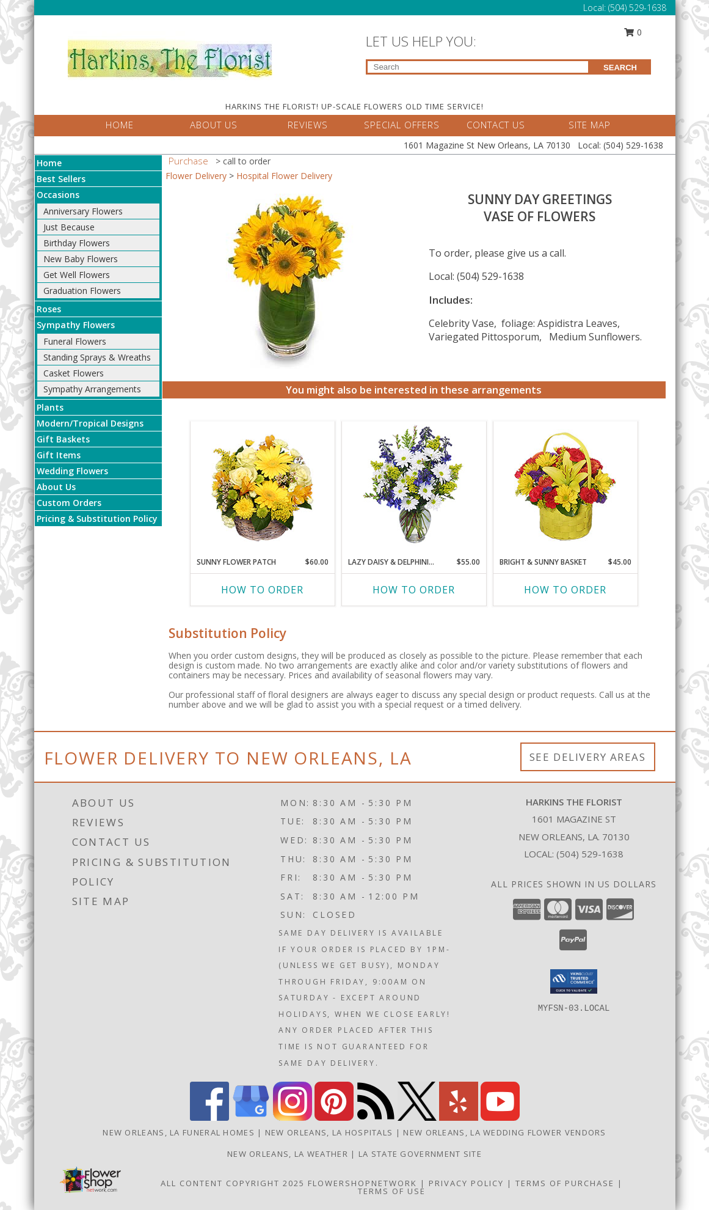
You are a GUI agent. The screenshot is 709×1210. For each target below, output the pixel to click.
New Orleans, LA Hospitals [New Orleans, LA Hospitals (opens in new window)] (329, 1132)
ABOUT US (214, 125)
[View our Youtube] (500, 1117)
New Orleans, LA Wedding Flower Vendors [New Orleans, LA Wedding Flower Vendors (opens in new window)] (504, 1132)
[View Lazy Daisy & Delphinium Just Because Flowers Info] (414, 486)
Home (49, 163)
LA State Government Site (420, 1153)
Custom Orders (69, 502)
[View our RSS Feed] (375, 1117)
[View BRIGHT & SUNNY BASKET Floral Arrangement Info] (565, 486)
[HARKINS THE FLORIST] (170, 55)
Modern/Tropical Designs (90, 423)
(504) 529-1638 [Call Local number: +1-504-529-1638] (637, 7)
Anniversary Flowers (83, 211)
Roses (49, 309)
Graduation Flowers (82, 290)
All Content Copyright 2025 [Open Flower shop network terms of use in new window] (233, 1183)
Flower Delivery (196, 176)
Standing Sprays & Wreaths (97, 357)
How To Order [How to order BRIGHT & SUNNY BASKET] (565, 589)
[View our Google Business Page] (251, 1117)
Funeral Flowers (74, 341)
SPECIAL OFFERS (402, 125)
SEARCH (620, 67)
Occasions (58, 194)
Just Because (69, 227)
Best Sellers (61, 179)
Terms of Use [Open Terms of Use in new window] (392, 1191)
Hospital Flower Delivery (284, 176)
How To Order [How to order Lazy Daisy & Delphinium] (414, 589)
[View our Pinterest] (334, 1117)
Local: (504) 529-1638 (476, 276)
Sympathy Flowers (76, 325)
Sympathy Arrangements (92, 389)
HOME (120, 125)
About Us (56, 487)
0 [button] (633, 32)
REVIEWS (308, 125)
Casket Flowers (73, 373)
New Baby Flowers (80, 259)
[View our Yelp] (458, 1117)
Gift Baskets (63, 439)
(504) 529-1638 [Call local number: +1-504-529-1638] (590, 854)
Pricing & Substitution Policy (97, 518)
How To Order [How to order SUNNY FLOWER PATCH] (262, 589)
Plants (50, 407)
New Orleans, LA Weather (287, 1153)
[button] (573, 981)
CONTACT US (496, 125)
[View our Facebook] (209, 1117)
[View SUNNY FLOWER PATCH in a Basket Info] (262, 486)
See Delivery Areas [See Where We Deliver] (587, 757)
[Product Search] (478, 67)
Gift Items (59, 455)
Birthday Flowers (76, 243)
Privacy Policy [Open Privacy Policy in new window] (466, 1183)
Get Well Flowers (76, 274)
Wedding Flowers (72, 471)
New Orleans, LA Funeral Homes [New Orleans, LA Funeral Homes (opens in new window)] (179, 1132)
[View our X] (417, 1117)
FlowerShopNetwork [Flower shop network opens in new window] (362, 1183)
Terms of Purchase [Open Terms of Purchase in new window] (564, 1183)
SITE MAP (590, 125)
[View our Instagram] (292, 1117)
